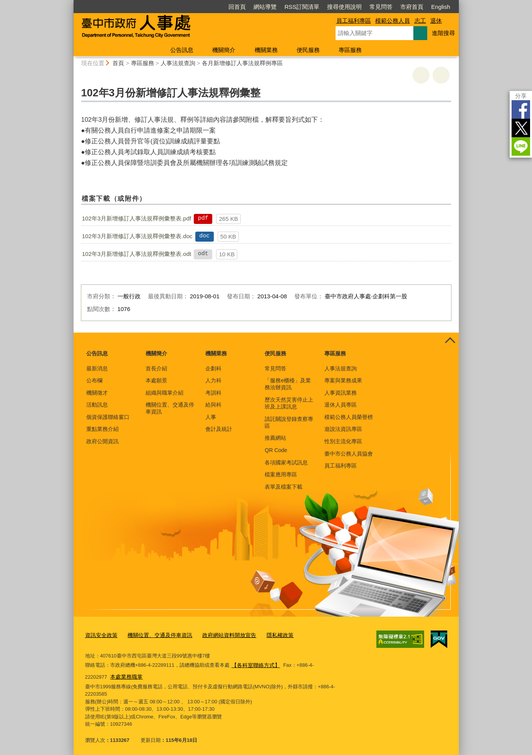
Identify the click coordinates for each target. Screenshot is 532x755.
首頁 (118, 63)
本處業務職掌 (102, 674)
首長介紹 (156, 368)
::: (70, 3)
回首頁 (237, 6)
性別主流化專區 (343, 441)
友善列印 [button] (421, 75)
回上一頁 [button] (441, 75)
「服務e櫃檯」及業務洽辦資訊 (288, 383)
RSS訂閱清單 (301, 6)
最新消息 (97, 368)
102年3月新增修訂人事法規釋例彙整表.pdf (136, 218)
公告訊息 (181, 50)
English (440, 6)
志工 (420, 20)
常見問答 (381, 6)
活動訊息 (97, 405)
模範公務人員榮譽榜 (348, 417)
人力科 (213, 380)
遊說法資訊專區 (343, 429)
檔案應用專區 (281, 474)
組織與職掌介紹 (164, 393)
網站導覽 (265, 6)
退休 (436, 20)
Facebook (521, 109)
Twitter (521, 128)
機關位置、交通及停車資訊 (170, 408)
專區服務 (350, 50)
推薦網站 (275, 438)
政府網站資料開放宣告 (220, 634)
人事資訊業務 (340, 393)
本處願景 (156, 380)
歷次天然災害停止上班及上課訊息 (289, 403)
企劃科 (213, 368)
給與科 (213, 405)
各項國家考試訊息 (286, 462)
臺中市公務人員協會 (348, 454)
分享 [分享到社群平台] (521, 96)
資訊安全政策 (100, 634)
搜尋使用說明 (344, 6)
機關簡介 (223, 50)
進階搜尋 (443, 33)
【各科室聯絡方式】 (254, 663)
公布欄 (94, 380)
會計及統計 (218, 429)
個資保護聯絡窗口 (107, 417)
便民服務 (308, 50)
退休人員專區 (340, 405)
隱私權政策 (268, 634)
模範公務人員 (392, 20)
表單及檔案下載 (283, 487)
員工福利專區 (353, 20)
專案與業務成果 (343, 380)
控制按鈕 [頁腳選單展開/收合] (450, 341)
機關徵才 (97, 393)
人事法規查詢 (178, 63)
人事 (210, 417)
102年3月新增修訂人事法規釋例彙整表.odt (136, 254)
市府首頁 (411, 6)
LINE (521, 146)
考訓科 (213, 393)
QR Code (276, 450)
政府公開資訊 (102, 441)
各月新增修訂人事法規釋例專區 (242, 63)
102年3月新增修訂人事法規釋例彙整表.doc (137, 236)
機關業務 (266, 50)
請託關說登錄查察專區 (289, 422)
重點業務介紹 (102, 429)
